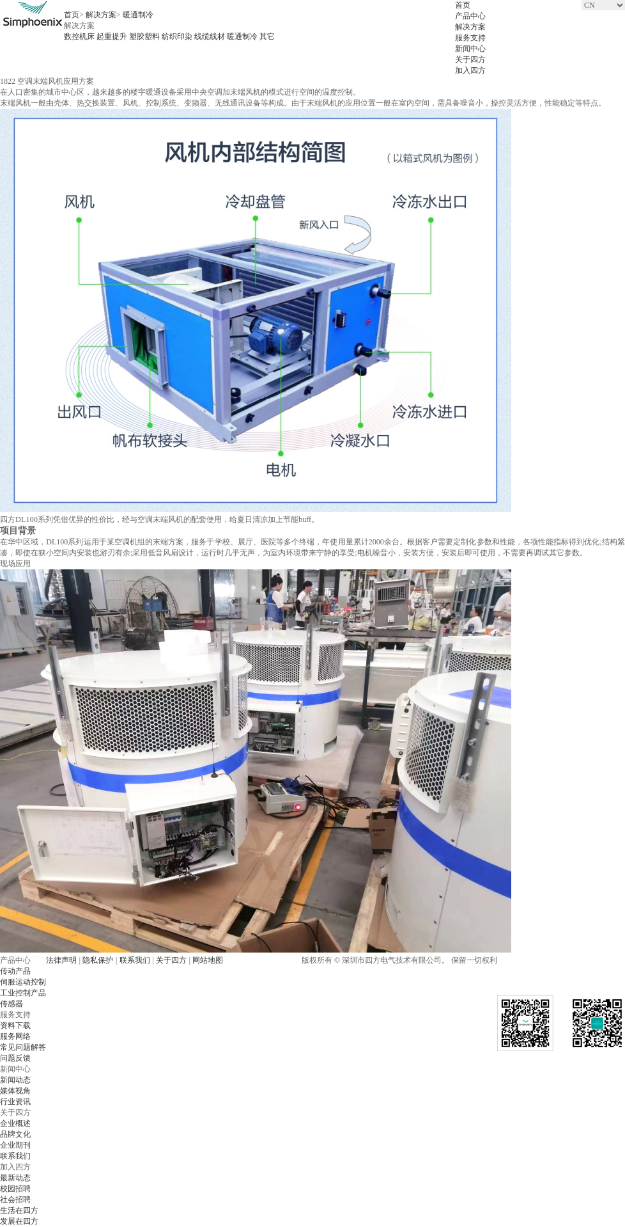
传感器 (11, 1003)
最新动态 (15, 1177)
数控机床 (79, 36)
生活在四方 (19, 1210)
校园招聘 (15, 1188)
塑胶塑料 (144, 36)
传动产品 (15, 971)
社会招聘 (15, 1199)
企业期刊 (15, 1145)
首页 (462, 5)
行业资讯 (15, 1101)
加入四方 (470, 70)
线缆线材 (209, 36)
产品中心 (470, 16)
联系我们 (15, 1156)
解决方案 (470, 26)
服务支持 (470, 37)
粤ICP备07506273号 (259, 960)
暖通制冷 (138, 14)
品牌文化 (15, 1134)
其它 (267, 36)
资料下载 (15, 1025)
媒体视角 (15, 1090)
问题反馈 (15, 1058)
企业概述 (15, 1123)
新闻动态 (15, 1079)
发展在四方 (19, 1221)
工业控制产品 (23, 992)
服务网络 (15, 1036)
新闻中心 (470, 48)
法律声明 (61, 960)
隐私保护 (97, 960)
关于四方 (470, 59)
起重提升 (111, 36)
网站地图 (207, 960)
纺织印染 (177, 36)
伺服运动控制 (23, 982)
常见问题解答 (23, 1047)
